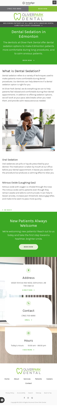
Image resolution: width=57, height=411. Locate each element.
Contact (28, 383)
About (16, 379)
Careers (49, 379)
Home (6, 379)
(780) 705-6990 (28, 315)
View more (27, 350)
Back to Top (47, 393)
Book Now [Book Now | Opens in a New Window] (42, 9)
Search (30, 393)
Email (27, 320)
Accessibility (21, 393)
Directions (27, 290)
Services (27, 379)
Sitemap (38, 393)
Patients (38, 379)
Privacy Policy (10, 393)
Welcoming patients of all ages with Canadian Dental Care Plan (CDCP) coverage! (28, 24)
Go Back (8, 210)
